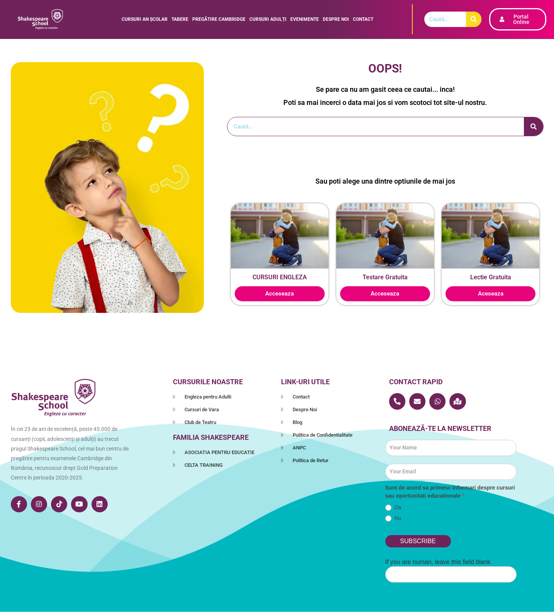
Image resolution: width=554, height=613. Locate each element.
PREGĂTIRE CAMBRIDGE (219, 19)
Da (393, 508)
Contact (363, 19)
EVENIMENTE (304, 19)
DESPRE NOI (336, 19)
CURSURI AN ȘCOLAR (145, 19)
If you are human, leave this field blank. (439, 563)
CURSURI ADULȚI (267, 19)
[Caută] (473, 19)
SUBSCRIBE (417, 542)
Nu (393, 519)
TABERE (179, 19)
